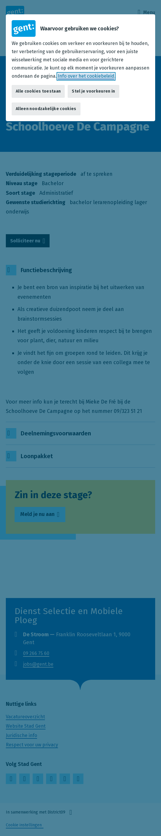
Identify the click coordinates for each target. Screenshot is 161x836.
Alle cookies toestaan (38, 91)
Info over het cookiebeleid (86, 76)
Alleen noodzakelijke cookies (46, 108)
